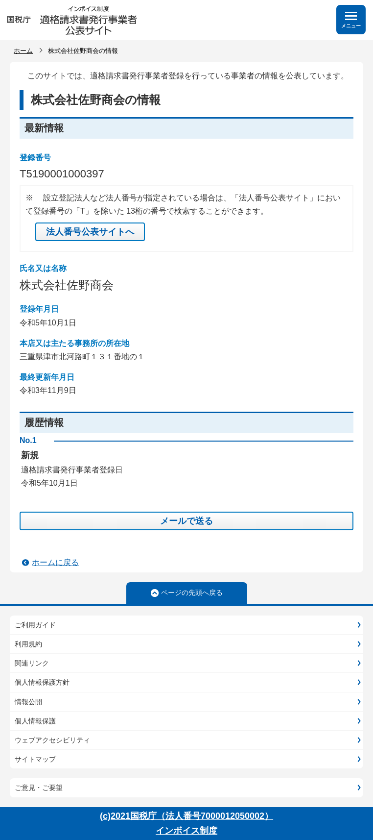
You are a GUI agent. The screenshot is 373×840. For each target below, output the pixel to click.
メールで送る (186, 521)
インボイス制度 (186, 831)
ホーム (23, 50)
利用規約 (28, 644)
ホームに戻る (55, 562)
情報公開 (28, 702)
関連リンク (32, 663)
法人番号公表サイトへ (90, 232)
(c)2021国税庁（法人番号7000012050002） (186, 816)
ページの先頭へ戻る (192, 592)
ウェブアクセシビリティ (52, 740)
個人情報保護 (35, 721)
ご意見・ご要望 (39, 787)
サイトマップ (35, 759)
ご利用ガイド (35, 625)
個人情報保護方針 (42, 682)
